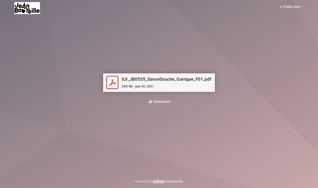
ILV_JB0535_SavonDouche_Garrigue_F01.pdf (166, 79)
